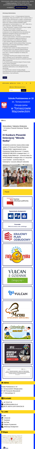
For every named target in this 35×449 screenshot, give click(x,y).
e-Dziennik (5, 418)
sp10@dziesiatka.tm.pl (9, 404)
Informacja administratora (20, 87)
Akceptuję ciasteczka (21, 7)
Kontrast (12, 87)
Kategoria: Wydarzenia (20, 126)
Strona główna (6, 83)
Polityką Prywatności (11, 3)
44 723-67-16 (6, 402)
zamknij (4, 77)
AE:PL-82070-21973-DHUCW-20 (12, 406)
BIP (3, 415)
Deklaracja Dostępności (9, 427)
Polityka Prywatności (8, 424)
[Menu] (17, 121)
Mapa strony (13, 83)
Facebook (5, 420)
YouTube (5, 422)
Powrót (7, 192)
